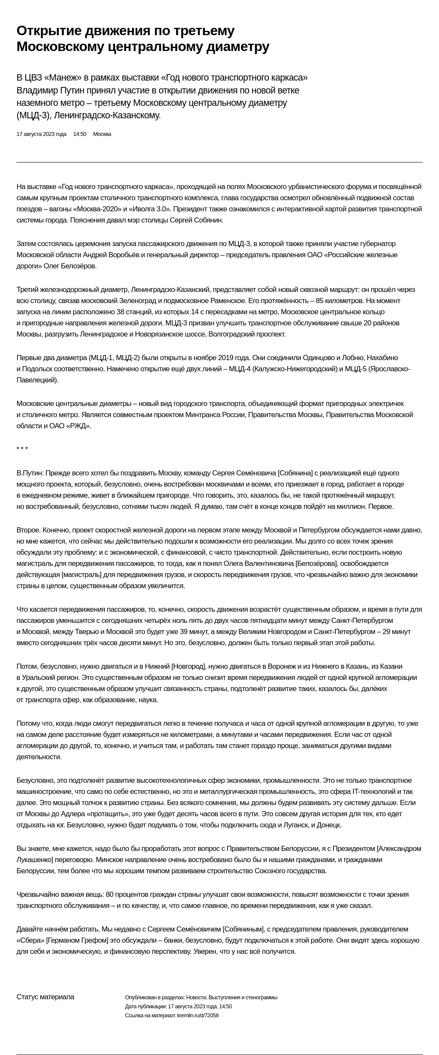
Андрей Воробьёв (111, 255)
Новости (196, 997)
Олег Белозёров (69, 266)
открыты (173, 358)
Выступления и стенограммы (242, 997)
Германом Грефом (77, 940)
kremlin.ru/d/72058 (198, 1015)
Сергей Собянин (196, 220)
